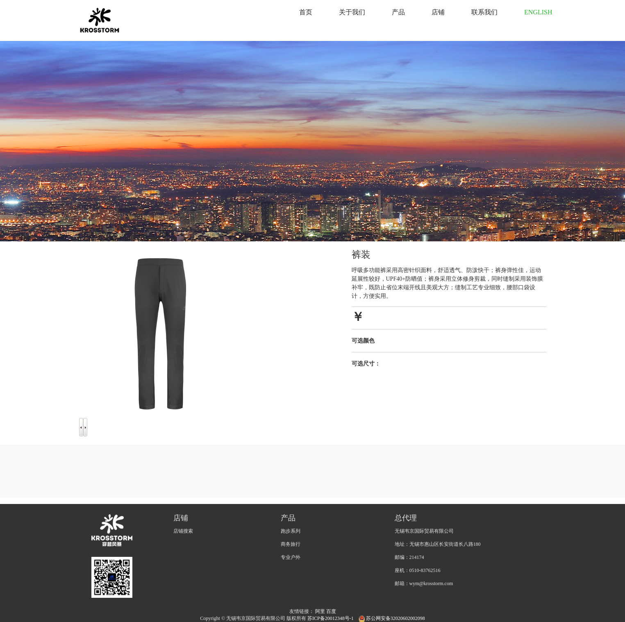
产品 (398, 12)
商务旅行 (290, 544)
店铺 (438, 12)
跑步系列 (290, 531)
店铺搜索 (183, 531)
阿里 (320, 611)
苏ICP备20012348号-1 (331, 618)
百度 (331, 611)
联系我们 (484, 12)
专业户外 (290, 557)
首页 (305, 12)
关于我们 (352, 12)
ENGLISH (538, 12)
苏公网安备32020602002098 (392, 618)
